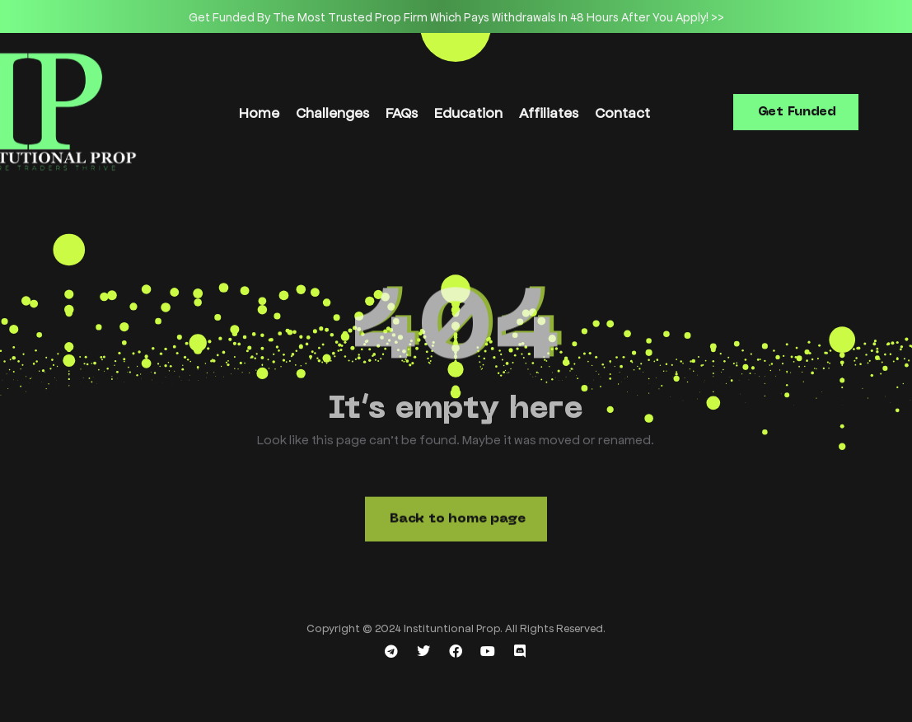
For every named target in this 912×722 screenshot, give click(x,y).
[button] (795, 112)
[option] (456, 16)
